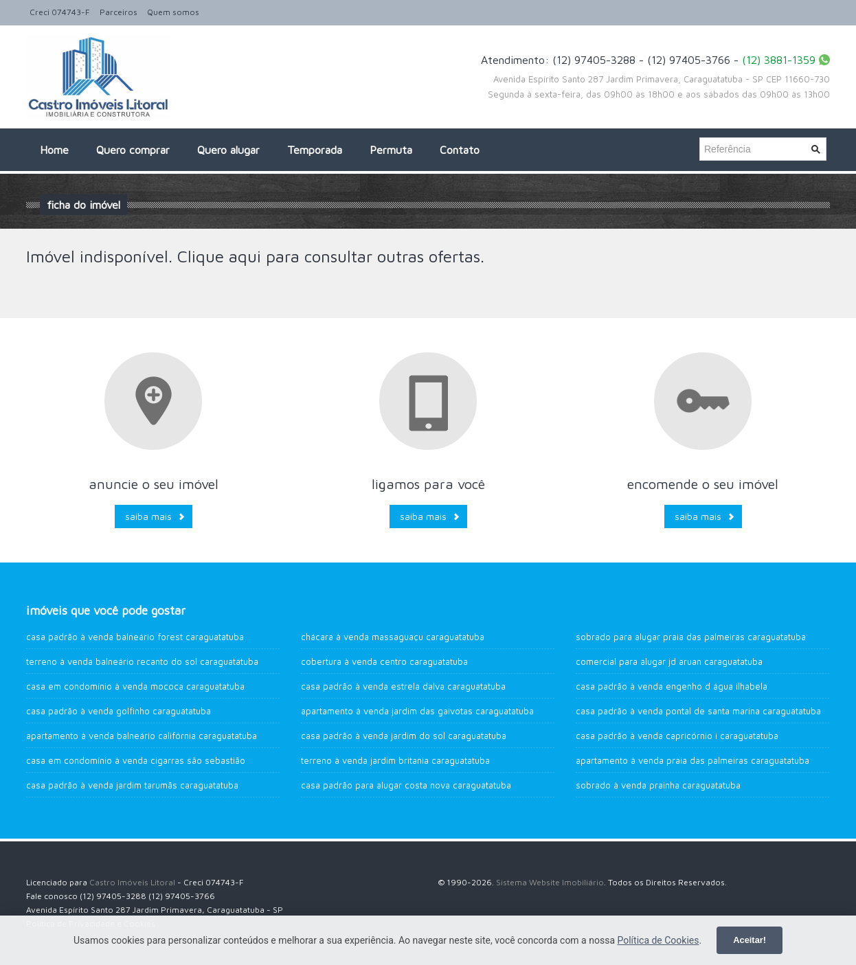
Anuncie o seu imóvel (153, 484)
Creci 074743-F (60, 12)
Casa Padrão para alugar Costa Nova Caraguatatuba (406, 785)
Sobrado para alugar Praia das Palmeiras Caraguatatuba (691, 636)
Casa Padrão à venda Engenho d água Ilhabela (671, 686)
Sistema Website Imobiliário (550, 882)
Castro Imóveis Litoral (132, 882)
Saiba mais (148, 516)
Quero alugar (228, 150)
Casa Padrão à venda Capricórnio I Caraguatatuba (677, 735)
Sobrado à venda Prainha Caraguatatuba (658, 785)
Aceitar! (749, 940)
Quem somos (173, 12)
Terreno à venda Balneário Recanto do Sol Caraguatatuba (142, 661)
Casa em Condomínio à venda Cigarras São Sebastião (135, 760)
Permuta (391, 150)
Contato (460, 150)
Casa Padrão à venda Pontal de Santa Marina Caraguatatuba (698, 710)
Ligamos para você (428, 484)
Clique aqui (219, 256)
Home (54, 150)
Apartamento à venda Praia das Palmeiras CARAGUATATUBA (692, 760)
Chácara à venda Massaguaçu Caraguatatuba (392, 636)
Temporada (314, 150)
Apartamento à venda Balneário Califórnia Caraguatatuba (141, 735)
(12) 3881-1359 (778, 60)
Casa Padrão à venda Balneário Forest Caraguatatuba (135, 636)
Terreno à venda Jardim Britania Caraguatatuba (395, 760)
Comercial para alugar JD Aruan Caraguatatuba (669, 661)
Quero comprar (133, 150)
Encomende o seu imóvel (702, 484)
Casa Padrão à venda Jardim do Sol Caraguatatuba (403, 735)
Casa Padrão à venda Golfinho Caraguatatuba (118, 710)
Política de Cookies (658, 940)
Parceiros (118, 12)
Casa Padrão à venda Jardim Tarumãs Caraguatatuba (132, 785)
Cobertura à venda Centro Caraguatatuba (384, 661)
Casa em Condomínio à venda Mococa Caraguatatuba (135, 686)
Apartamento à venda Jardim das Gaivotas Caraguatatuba (417, 710)
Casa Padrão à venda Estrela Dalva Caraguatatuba (403, 686)
